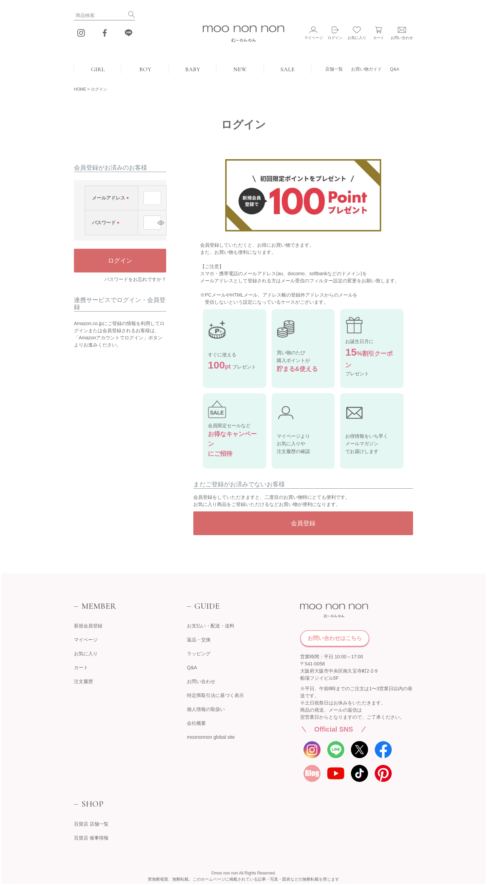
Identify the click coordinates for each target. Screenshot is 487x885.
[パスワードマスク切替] (158, 222)
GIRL (98, 69)
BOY (145, 69)
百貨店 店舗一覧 (91, 824)
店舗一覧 (334, 69)
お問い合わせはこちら (335, 638)
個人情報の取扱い (206, 709)
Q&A (394, 69)
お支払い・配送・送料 (210, 625)
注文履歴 (83, 681)
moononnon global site (211, 737)
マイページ (86, 639)
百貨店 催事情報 (91, 838)
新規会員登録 (88, 625)
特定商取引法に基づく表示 (215, 695)
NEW (240, 69)
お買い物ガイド (366, 69)
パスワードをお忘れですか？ (135, 279)
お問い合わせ (201, 681)
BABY (192, 69)
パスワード (107, 222)
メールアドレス (111, 198)
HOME (80, 89)
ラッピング (199, 653)
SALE (287, 69)
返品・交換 (199, 639)
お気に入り (86, 653)
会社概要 (196, 723)
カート (81, 667)
